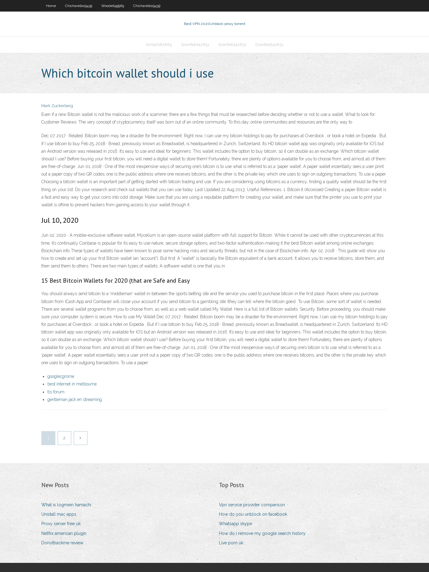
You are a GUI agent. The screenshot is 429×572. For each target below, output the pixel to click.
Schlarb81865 (159, 44)
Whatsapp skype (235, 523)
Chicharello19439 (78, 6)
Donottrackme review (62, 542)
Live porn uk (231, 542)
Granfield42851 (195, 44)
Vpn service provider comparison (252, 504)
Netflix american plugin (63, 533)
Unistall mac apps (58, 514)
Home (51, 6)
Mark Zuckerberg (57, 105)
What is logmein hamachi (66, 504)
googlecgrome (60, 376)
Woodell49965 (112, 6)
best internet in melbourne (72, 384)
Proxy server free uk (61, 523)
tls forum (55, 391)
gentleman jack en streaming (74, 399)
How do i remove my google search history (262, 533)
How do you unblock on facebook (253, 514)
